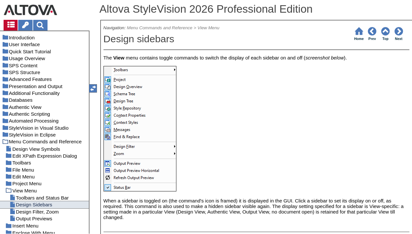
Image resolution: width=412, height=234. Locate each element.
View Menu (208, 27)
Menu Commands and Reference (159, 27)
